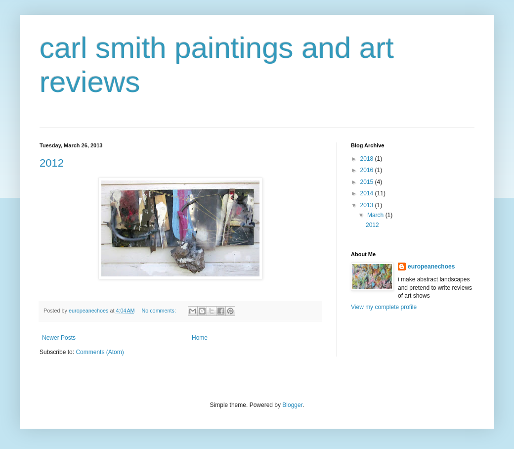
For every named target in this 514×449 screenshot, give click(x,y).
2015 (367, 182)
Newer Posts (59, 337)
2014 (367, 193)
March (376, 215)
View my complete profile (384, 307)
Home (200, 337)
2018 (367, 158)
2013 (367, 205)
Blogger (292, 405)
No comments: (159, 311)
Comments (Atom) (100, 352)
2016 (367, 170)
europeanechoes (431, 266)
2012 (52, 163)
